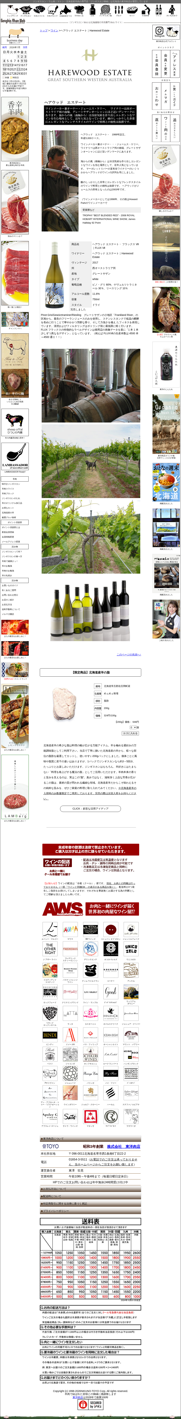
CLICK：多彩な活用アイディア (90, 808)
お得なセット (8, 508)
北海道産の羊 (8, 512)
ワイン (54, 30)
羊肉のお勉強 (8, 571)
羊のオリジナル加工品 (12, 503)
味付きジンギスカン (11, 484)
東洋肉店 (78, 1397)
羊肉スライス (8, 489)
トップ (44, 30)
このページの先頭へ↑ (129, 654)
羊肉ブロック (8, 493)
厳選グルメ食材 (9, 517)
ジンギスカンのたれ (11, 498)
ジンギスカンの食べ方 (12, 556)
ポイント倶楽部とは (11, 527)
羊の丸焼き (7, 575)
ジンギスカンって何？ (12, 551)
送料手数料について (11, 609)
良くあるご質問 (9, 590)
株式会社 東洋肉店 (123, 1147)
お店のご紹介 (8, 600)
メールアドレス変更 (11, 542)
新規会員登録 (8, 532)
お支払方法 (7, 604)
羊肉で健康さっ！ (10, 561)
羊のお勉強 (7, 566)
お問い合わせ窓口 (10, 595)
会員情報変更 (8, 537)
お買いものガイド (10, 585)
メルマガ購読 (8, 614)
